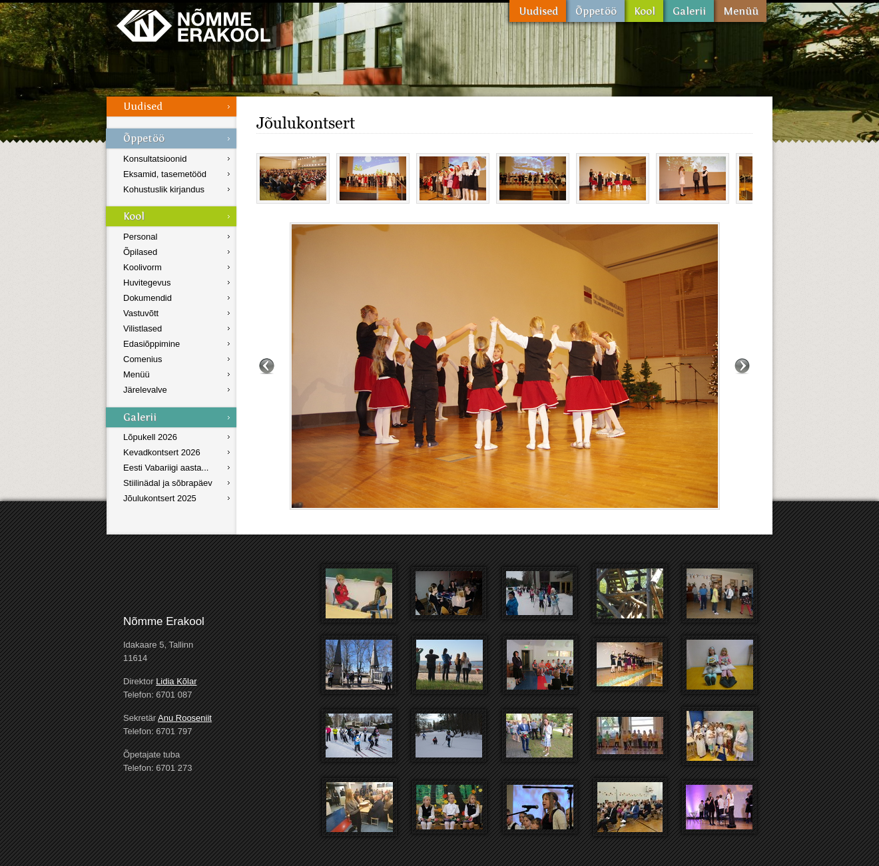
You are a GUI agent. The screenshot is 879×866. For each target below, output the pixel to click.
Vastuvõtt (140, 313)
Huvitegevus (147, 283)
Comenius (142, 359)
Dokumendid (147, 298)
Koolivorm (142, 267)
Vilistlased (142, 328)
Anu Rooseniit (185, 718)
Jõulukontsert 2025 (159, 498)
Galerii (688, 11)
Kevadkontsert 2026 (161, 452)
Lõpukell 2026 (150, 437)
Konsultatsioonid (154, 159)
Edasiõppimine (151, 344)
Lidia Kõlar (176, 681)
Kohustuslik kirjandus (163, 189)
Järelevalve (145, 390)
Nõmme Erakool (193, 25)
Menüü (740, 11)
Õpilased (140, 252)
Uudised (537, 11)
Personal (140, 237)
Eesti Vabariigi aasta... (165, 468)
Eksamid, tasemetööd (164, 174)
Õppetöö (595, 11)
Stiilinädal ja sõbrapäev (167, 483)
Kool (644, 11)
